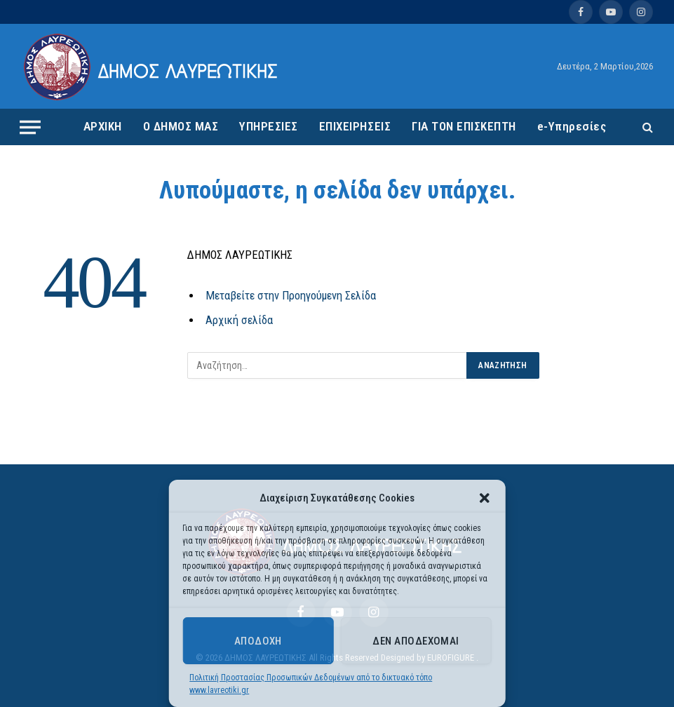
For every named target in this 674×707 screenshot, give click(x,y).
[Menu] (30, 127)
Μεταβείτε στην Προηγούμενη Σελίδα (290, 295)
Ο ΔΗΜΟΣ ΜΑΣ (181, 126)
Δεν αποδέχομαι (415, 641)
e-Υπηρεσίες (572, 126)
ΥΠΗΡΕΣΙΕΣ (268, 126)
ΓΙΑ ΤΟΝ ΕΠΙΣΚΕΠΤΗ (464, 126)
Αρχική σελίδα (239, 320)
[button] (485, 498)
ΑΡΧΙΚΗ (102, 126)
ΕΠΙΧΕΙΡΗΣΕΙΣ (355, 126)
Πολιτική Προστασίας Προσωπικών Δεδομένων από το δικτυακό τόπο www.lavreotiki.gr (310, 684)
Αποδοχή (258, 641)
